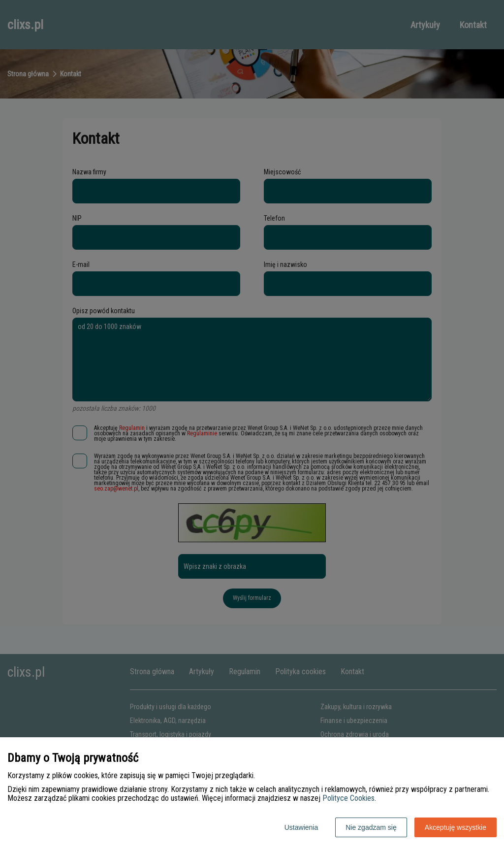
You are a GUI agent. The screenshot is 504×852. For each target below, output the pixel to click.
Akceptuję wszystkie (455, 827)
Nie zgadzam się (371, 827)
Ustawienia (301, 827)
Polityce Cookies (348, 798)
